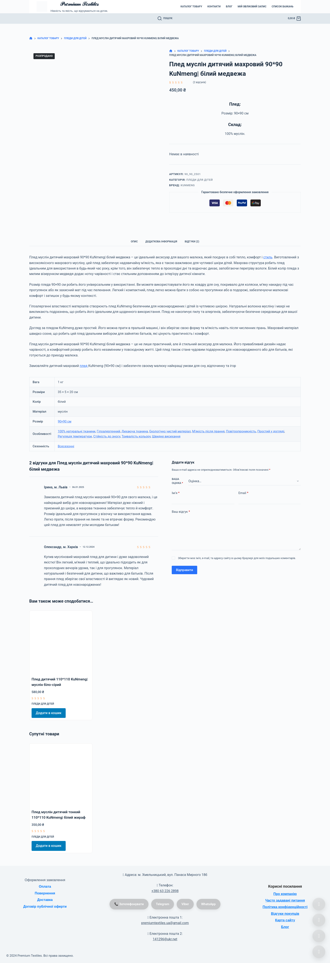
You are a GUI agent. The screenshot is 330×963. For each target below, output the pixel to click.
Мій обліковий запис (252, 6)
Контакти (214, 6)
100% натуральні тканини (76, 431)
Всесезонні (66, 446)
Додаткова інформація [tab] (161, 241)
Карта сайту (285, 920)
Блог (229, 6)
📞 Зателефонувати (129, 904)
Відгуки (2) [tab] (192, 241)
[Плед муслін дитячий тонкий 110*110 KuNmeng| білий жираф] (61, 775)
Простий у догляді (270, 431)
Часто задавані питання (285, 900)
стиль (267, 257)
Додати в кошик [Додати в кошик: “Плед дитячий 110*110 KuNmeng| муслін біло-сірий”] (48, 713)
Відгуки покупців (285, 913)
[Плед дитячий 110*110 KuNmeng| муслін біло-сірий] (61, 642)
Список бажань (282, 6)
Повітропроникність (241, 431)
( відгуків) (199, 82)
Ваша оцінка (177, 481)
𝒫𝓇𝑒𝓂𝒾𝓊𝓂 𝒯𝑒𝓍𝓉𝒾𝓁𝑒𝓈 (79, 4)
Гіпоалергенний (108, 431)
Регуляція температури (75, 436)
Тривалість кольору (136, 436)
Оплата (45, 886)
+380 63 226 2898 (165, 891)
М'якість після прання (208, 431)
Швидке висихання (166, 436)
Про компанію (285, 894)
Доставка (45, 900)
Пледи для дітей (199, 179)
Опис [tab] (134, 241)
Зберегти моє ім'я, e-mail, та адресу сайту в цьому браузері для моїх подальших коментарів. (237, 558)
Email (243, 493)
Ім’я (176, 493)
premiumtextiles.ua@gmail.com (165, 923)
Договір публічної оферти (45, 906)
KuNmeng (188, 185)
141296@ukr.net (165, 939)
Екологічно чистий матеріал (170, 431)
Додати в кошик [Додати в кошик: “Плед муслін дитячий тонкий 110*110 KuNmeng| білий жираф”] (48, 846)
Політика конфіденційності (285, 907)
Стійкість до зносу (106, 436)
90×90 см (64, 421)
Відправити (184, 570)
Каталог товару (191, 6)
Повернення (45, 893)
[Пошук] (165, 18)
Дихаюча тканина (135, 431)
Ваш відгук (181, 511)
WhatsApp (208, 904)
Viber (185, 904)
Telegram (162, 904)
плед (84, 366)
